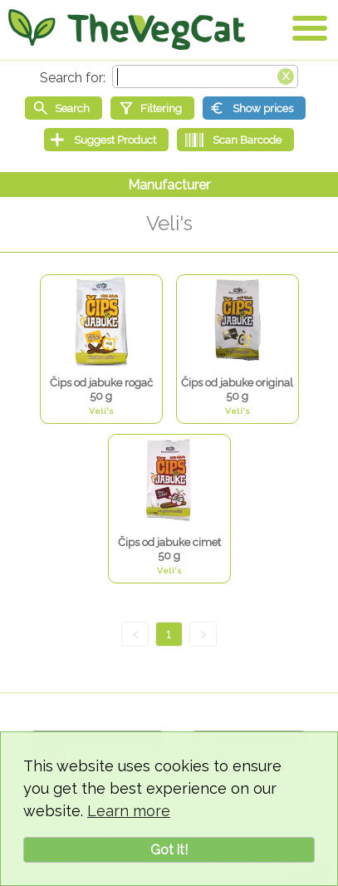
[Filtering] (152, 108)
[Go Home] (126, 29)
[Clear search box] (285, 75)
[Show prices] (254, 108)
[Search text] (205, 76)
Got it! (169, 850)
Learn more (128, 811)
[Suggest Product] (106, 139)
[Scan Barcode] (235, 139)
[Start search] (63, 108)
